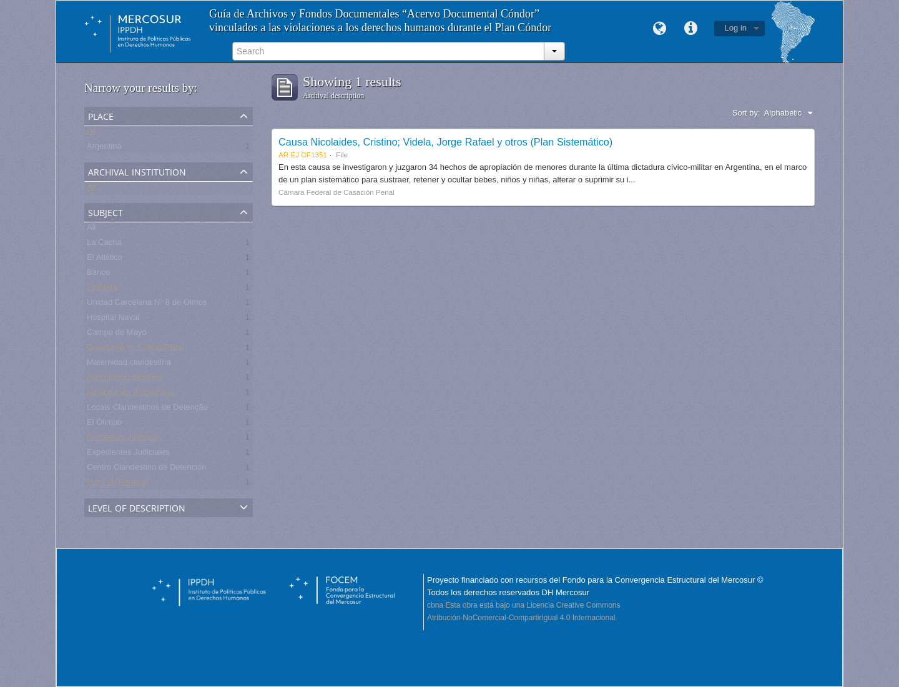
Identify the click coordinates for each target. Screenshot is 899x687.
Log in (736, 27)
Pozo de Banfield (117, 484)
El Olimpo (104, 424)
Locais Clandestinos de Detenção (147, 409)
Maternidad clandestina (128, 364)
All (91, 133)
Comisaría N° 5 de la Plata (134, 349)
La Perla (102, 289)
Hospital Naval (113, 319)
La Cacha (104, 244)
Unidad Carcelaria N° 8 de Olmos (147, 304)
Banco (98, 274)
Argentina (104, 148)
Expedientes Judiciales (128, 454)
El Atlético (104, 259)
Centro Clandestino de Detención (147, 469)
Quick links (691, 28)
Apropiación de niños (124, 379)
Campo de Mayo (116, 334)
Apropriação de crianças (130, 394)
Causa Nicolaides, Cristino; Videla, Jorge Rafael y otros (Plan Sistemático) (445, 141)
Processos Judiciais (122, 439)
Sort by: (746, 112)
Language (659, 28)
